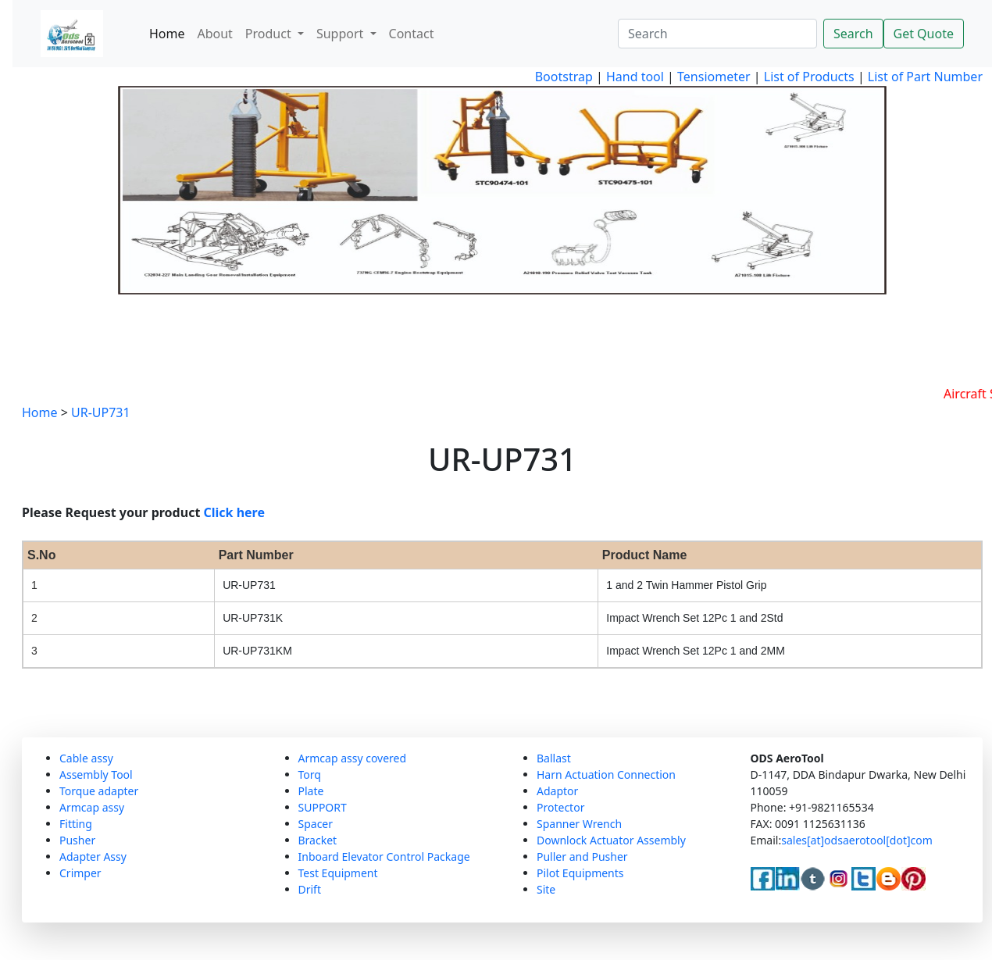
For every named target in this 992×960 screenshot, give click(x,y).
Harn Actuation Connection (606, 774)
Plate (311, 790)
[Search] (717, 33)
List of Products (808, 76)
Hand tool (635, 76)
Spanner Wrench (579, 823)
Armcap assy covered (352, 758)
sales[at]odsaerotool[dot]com (857, 840)
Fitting (75, 823)
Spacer (316, 823)
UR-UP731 (100, 412)
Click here (235, 512)
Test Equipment (338, 872)
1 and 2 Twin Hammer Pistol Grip (686, 585)
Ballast (554, 758)
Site (546, 889)
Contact (411, 33)
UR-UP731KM (257, 650)
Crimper (80, 872)
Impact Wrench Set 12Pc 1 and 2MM (695, 650)
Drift (309, 889)
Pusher (77, 840)
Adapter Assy (93, 856)
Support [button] (341, 33)
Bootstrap (564, 76)
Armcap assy (91, 807)
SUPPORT (322, 807)
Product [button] (269, 33)
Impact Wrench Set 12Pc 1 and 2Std (694, 618)
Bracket (317, 840)
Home (167, 33)
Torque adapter (98, 790)
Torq (309, 774)
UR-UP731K (253, 618)
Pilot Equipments (580, 872)
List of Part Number (925, 76)
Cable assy (86, 758)
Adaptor (557, 790)
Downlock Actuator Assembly (611, 840)
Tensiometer (712, 76)
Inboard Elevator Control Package (384, 856)
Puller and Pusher (582, 856)
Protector (560, 807)
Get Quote (924, 33)
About (214, 33)
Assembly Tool (96, 774)
